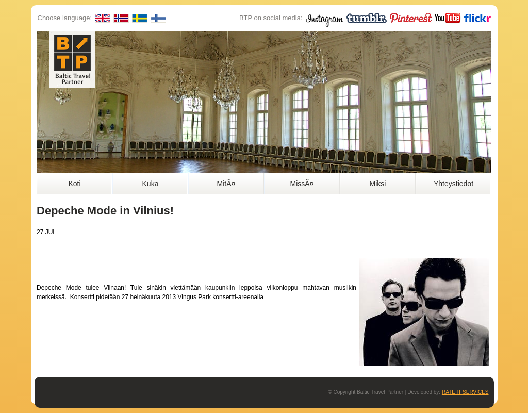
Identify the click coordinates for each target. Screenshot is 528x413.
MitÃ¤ (226, 183)
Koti (74, 183)
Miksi (378, 183)
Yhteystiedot (453, 183)
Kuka (150, 183)
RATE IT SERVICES (465, 392)
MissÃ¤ (302, 183)
